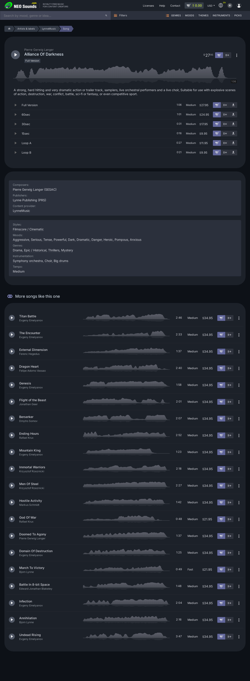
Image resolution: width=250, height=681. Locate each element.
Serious (36, 239)
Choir (48, 261)
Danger (96, 239)
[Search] (106, 15)
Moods (189, 15)
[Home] (8, 29)
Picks (238, 15)
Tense (47, 239)
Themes (203, 15)
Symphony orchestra (28, 261)
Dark (71, 239)
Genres (176, 15)
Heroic (108, 239)
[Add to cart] (217, 105)
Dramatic (83, 239)
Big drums (61, 261)
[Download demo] (233, 105)
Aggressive (21, 239)
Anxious (135, 239)
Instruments (221, 15)
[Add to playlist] (225, 105)
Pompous (121, 239)
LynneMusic (21, 211)
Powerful (60, 239)
